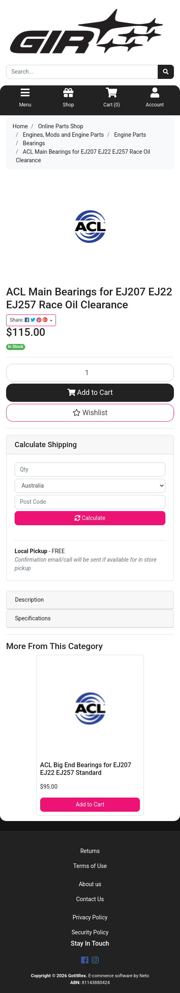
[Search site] (166, 72)
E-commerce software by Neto (118, 975)
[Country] (90, 486)
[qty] (90, 470)
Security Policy (89, 932)
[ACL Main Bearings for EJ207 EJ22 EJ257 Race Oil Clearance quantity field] (90, 373)
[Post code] (90, 502)
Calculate (90, 518)
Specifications (33, 618)
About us (90, 884)
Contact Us (90, 899)
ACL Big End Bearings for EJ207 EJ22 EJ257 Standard (85, 769)
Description (29, 599)
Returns (90, 851)
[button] (90, 413)
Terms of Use (90, 866)
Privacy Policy (90, 917)
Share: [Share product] (29, 320)
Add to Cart (90, 392)
